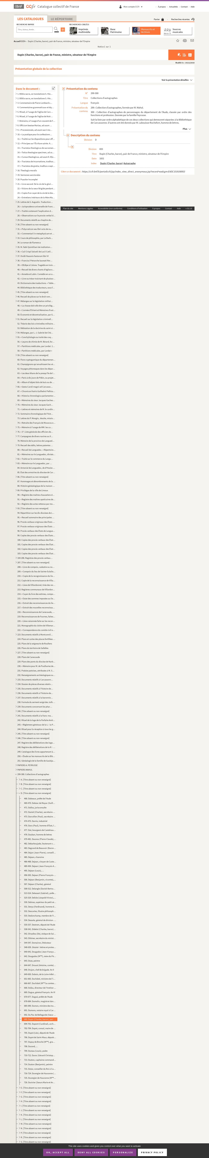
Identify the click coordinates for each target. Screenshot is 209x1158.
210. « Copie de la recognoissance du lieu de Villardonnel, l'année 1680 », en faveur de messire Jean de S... (36, 576)
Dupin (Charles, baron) (111, 163)
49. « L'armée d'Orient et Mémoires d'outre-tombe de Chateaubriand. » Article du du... (36, 310)
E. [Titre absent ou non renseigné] (36, 1087)
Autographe (130, 163)
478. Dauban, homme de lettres (38, 834)
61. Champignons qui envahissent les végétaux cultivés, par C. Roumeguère (36, 364)
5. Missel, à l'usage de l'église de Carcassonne (35, 111)
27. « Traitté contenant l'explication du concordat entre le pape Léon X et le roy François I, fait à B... (35, 211)
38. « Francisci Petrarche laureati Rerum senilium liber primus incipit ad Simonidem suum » (35, 260)
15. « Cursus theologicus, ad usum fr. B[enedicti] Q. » (36, 157)
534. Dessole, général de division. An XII (40, 920)
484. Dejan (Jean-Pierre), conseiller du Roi (40, 852)
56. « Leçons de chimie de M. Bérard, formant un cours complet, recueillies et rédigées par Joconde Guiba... (36, 341)
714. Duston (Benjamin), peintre (38, 1064)
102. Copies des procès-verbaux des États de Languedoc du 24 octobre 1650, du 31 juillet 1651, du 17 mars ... (36, 549)
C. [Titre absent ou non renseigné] (36, 788)
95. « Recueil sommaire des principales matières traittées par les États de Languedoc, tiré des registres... (36, 517)
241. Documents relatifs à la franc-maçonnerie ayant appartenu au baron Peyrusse (35, 715)
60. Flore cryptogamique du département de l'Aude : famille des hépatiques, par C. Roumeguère (36, 359)
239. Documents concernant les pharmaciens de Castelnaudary (35, 706)
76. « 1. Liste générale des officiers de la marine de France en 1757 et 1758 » (35, 431)
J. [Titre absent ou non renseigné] (36, 1110)
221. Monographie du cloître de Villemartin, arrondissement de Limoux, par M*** (36, 625)
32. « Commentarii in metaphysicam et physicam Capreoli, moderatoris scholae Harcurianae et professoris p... (36, 233)
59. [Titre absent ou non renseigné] (32, 355)
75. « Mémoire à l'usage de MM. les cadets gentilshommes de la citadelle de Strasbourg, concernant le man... (35, 427)
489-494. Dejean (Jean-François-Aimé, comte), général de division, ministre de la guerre (40, 866)
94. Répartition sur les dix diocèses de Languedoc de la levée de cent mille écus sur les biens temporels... (36, 512)
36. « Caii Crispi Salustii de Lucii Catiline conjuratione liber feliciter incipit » (35, 251)
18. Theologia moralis (27, 170)
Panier (159, 19)
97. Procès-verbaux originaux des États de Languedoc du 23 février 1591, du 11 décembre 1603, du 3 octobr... (36, 526)
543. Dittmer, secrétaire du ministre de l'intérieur (40, 938)
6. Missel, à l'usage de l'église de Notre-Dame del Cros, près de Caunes (35, 116)
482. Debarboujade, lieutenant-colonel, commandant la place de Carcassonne (40, 843)
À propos (162, 6)
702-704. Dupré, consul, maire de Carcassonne (40, 1028)
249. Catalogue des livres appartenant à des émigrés (36, 751)
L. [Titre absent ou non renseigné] (36, 1119)
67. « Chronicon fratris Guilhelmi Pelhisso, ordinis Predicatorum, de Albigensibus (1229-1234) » (36, 391)
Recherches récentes (182, 19)
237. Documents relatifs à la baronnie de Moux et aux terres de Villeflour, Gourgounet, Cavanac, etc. (35, 697)
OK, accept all (58, 1152)
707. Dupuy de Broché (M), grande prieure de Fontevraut (40, 1041)
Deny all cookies (91, 1152)
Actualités (173, 6)
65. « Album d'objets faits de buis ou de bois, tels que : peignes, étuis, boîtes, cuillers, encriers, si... (36, 382)
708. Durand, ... (31, 1046)
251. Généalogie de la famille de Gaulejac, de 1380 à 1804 (36, 760)
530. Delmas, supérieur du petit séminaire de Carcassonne (40, 902)
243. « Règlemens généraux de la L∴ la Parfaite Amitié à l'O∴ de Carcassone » (36, 724)
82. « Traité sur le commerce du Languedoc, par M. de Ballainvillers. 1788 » (35, 458)
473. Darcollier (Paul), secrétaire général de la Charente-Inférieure (40, 816)
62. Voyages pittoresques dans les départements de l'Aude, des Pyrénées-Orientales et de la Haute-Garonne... (36, 368)
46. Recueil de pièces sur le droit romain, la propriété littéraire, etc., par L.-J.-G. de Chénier (35, 296)
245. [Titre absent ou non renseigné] (33, 733)
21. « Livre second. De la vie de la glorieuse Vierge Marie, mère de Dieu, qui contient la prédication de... (35, 184)
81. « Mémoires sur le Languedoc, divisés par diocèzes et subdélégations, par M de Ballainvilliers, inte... (36, 454)
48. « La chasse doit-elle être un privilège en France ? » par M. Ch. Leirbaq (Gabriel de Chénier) (36, 305)
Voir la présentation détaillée (175, 79)
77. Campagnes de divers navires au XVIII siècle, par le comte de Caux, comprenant (35, 436)
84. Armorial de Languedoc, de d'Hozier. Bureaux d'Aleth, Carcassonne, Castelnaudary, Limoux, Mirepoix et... (36, 467)
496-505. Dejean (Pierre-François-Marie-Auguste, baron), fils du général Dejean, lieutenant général (40, 875)
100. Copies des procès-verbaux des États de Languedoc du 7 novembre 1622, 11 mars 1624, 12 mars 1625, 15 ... (36, 540)
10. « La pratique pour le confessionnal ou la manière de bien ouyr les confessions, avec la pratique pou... (35, 134)
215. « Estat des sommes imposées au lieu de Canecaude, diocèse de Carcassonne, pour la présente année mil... (36, 598)
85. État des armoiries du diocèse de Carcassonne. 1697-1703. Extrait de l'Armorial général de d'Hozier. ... (36, 472)
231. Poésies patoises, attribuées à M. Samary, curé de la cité (36, 670)
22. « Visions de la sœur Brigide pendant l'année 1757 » (36, 188)
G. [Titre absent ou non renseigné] (36, 1096)
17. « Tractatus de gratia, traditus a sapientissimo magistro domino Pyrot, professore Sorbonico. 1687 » (36, 166)
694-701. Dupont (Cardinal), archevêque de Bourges (40, 1023)
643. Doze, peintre (32, 960)
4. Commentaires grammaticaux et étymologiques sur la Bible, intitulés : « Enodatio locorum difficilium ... (36, 107)
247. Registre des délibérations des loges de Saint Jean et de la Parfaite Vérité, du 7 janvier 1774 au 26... (36, 742)
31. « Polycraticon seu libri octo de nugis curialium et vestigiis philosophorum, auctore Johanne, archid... (35, 229)
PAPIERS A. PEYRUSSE (27, 765)
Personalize (123, 1152)
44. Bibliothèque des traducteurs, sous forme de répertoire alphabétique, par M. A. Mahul (36, 287)
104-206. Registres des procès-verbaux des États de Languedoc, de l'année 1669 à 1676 (35, 558)
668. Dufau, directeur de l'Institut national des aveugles (40, 987)
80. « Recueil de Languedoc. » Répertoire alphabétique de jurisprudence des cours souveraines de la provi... (36, 449)
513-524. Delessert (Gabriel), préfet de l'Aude (40, 893)
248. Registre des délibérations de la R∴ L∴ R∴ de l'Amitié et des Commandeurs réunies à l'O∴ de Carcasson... (36, 747)
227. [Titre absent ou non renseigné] (33, 652)
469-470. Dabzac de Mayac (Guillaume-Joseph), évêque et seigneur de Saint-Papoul (40, 803)
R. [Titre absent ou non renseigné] (36, 1137)
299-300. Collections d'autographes (33, 774)
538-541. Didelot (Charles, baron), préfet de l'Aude (40, 929)
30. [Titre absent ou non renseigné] (32, 224)
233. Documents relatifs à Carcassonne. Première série (35, 679)
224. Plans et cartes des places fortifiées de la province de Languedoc (36, 639)
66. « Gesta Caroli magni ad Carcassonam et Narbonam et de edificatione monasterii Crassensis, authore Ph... (35, 386)
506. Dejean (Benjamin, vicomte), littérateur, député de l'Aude (40, 879)
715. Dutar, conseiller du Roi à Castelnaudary (40, 1068)
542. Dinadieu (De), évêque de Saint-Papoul (40, 933)
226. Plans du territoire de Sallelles (32, 648)
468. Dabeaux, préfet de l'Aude (37, 798)
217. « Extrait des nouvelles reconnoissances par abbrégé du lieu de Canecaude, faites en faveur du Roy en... (36, 607)
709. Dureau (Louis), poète (35, 1050)
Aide (192, 6)
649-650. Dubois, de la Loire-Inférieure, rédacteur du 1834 (40, 974)
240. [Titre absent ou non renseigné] (33, 711)
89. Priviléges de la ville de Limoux (32, 490)
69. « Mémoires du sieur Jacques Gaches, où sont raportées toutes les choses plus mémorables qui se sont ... (36, 400)
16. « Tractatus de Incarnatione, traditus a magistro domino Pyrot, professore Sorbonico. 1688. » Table (36, 161)
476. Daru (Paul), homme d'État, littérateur (40, 825)
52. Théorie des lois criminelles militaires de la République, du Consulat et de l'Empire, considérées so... (36, 323)
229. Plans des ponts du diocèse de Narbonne (36, 661)
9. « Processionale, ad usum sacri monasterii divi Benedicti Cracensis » (35, 129)
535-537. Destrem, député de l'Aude (39, 924)
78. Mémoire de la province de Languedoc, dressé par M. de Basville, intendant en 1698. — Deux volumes (36, 440)
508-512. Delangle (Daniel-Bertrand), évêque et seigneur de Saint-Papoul (40, 888)
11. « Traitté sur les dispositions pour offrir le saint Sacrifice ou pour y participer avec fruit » (36, 139)
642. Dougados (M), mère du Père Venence (40, 956)
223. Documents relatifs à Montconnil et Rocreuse (35, 634)
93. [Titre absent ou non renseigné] (32, 508)
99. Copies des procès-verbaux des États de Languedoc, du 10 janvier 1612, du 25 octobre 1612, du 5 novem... (36, 535)
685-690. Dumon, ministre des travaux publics (40, 1005)
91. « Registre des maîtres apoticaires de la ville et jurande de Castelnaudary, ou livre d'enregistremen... (36, 499)
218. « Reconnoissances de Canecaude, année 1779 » (36, 612)
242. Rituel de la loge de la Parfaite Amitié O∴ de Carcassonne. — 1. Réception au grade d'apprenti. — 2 (36, 720)
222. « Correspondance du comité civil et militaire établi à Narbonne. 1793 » (36, 630)
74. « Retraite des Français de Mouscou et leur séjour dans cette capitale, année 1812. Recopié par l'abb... (36, 422)
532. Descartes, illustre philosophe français (40, 911)
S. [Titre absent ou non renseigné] (36, 1141)
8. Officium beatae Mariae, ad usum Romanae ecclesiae (35, 125)
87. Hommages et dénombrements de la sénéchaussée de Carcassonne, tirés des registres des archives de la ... (36, 481)
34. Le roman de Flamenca (29, 242)
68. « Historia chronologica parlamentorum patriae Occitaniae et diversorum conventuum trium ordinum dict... (36, 395)
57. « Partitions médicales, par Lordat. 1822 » (36, 346)
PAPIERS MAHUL (24, 769)
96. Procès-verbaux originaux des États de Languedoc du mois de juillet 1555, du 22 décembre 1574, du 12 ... (36, 521)
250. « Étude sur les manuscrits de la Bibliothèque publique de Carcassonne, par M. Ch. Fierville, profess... (36, 756)
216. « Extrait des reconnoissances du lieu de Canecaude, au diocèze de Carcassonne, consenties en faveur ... (36, 603)
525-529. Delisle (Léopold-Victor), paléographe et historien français (40, 897)
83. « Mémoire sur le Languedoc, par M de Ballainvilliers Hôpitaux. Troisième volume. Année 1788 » (35, 463)
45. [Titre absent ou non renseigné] (32, 292)
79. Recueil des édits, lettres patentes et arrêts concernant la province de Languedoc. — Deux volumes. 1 (35, 445)
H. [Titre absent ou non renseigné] (36, 1101)
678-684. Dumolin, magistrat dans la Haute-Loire (40, 1001)
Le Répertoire (62, 19)
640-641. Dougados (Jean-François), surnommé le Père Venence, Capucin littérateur (40, 951)
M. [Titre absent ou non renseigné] (36, 1123)
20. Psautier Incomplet (27, 179)
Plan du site (68, 208)
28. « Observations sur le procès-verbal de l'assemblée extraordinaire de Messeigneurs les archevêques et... (36, 215)
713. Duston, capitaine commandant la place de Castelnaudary (40, 1059)
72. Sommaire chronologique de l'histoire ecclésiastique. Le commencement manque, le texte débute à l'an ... (35, 413)
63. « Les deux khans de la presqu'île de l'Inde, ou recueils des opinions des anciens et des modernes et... (36, 373)
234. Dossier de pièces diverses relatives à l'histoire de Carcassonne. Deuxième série (35, 684)
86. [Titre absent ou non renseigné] (32, 476)
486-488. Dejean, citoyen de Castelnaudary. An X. (40, 861)
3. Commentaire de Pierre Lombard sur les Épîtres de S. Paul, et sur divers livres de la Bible (35, 102)
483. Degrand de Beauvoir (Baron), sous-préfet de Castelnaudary (40, 848)
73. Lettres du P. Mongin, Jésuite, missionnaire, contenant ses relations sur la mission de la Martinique (36, 418)
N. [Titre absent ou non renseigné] (36, 1128)
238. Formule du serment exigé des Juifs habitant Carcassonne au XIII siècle (36, 702)
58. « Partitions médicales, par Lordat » (34, 350)
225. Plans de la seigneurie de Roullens (34, 643)
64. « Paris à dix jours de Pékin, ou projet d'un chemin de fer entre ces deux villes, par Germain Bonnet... (36, 377)
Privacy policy (152, 1152)
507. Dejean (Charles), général (37, 884)
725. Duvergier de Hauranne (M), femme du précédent (40, 1077)
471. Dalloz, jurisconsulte (35, 807)
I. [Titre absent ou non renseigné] (35, 1105)
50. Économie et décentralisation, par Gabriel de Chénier (36, 314)
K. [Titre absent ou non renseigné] (36, 1114)
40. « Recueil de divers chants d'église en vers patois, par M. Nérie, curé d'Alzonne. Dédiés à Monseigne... (36, 269)
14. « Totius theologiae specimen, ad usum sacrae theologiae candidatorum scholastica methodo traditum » (36, 152)
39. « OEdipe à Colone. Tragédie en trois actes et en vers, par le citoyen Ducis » (36, 265)
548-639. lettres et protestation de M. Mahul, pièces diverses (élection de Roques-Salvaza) (40, 947)
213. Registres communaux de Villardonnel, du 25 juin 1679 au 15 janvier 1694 (36, 589)
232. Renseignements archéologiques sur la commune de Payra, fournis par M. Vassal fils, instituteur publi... (36, 675)
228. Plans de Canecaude (28, 657)
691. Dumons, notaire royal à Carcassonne (40, 1010)
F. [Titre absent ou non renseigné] (36, 1092)
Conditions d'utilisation (137, 208)
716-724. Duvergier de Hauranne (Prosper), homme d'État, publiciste (40, 1073)
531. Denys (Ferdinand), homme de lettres (40, 906)
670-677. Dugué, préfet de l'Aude (38, 996)
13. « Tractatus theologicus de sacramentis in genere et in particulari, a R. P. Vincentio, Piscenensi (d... (36, 148)
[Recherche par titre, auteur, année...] (35, 30)
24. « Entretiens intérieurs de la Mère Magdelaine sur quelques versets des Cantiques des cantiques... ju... (36, 197)
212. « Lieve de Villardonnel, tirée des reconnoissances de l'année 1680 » (36, 585)
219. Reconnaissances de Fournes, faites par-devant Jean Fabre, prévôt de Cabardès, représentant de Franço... (36, 616)
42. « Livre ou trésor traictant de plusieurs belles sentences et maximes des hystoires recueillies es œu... (36, 278)
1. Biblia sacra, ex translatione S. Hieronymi (35, 93)
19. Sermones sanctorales (28, 175)
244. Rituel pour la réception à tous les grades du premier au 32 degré (36, 729)
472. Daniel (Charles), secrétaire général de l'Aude (40, 812)
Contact (184, 6)
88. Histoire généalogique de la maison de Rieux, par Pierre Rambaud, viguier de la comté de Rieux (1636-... (36, 485)
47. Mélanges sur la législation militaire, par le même (35, 301)
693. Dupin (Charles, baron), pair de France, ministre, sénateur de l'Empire (40, 1019)
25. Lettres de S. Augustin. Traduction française (35, 202)
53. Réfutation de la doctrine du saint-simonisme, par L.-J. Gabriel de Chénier (36, 328)
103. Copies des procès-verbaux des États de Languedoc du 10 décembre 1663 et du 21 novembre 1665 (36, 553)
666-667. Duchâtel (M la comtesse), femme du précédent (40, 983)
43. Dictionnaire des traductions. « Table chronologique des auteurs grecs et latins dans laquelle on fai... (36, 283)
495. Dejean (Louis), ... (34, 870)
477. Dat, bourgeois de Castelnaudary (40, 830)
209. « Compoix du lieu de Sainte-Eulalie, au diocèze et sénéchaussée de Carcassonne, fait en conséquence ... (36, 571)
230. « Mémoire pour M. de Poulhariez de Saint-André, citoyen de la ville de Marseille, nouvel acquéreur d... (36, 666)
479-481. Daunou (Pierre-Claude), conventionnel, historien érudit (40, 839)
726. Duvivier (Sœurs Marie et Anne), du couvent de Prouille (40, 1082)
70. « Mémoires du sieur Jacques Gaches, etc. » (35, 404)
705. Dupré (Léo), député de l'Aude (39, 1032)
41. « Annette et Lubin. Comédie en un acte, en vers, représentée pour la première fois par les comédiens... (36, 274)
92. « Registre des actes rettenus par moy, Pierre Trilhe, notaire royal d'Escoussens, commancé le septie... (36, 503)
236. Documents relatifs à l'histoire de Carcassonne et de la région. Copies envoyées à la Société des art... (35, 693)
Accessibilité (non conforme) (110, 208)
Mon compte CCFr (134, 6)
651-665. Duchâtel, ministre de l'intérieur (40, 978)
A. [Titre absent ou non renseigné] (36, 779)
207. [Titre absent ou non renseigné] (33, 562)
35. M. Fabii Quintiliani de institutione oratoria (35, 247)
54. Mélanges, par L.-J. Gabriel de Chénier (35, 332)
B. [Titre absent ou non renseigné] (36, 784)
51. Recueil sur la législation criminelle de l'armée (35, 319)
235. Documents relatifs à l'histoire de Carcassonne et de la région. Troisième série (35, 688)
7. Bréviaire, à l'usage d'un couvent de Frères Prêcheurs (36, 120)
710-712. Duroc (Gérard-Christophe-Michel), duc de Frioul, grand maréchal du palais (40, 1055)
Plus (185, 128)
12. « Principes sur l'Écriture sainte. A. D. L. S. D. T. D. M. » (35, 143)
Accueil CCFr (20, 41)
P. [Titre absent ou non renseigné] (36, 1132)
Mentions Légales (85, 208)
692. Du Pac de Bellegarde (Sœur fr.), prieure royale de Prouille (40, 1014)
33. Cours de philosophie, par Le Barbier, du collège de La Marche (35, 238)
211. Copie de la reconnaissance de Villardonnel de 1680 (36, 580)
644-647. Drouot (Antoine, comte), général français (40, 965)
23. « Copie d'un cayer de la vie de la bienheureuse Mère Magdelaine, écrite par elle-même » (36, 193)
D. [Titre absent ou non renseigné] (36, 793)
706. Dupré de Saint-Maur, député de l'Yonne (40, 1037)
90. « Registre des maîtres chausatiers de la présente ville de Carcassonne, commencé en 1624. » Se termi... (36, 494)
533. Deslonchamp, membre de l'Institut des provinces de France (40, 915)
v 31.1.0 (189, 208)
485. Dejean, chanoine (34, 857)
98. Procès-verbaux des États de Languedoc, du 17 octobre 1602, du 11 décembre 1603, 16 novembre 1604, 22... (36, 531)
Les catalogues (30, 19)
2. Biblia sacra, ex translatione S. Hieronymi (35, 98)
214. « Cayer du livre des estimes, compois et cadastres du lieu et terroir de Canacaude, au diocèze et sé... (36, 594)
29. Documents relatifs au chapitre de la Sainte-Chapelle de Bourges (35, 220)
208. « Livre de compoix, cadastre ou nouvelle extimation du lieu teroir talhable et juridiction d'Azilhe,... (36, 567)
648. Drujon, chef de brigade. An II (39, 969)
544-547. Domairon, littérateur (37, 942)
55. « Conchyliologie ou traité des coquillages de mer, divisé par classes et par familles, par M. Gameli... (35, 337)
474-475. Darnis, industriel (35, 821)
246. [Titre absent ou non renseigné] (33, 738)
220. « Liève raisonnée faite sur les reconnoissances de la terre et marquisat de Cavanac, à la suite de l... (36, 621)
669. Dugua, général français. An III (39, 992)
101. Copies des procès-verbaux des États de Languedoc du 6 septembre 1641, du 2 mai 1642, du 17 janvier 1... (36, 544)
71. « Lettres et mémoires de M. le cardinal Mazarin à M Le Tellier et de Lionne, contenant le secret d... (36, 409)
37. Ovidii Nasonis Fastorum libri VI (33, 256)
